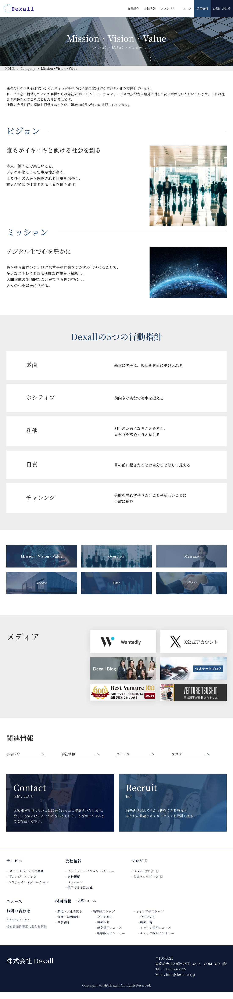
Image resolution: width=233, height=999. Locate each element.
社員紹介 (63, 930)
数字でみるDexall (81, 895)
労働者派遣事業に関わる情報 (26, 937)
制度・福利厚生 (68, 924)
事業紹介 (133, 8)
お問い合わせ (222, 8)
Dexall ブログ (145, 879)
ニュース (186, 8)
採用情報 (202, 8)
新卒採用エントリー (111, 940)
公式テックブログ (148, 884)
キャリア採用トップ (150, 919)
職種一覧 (146, 930)
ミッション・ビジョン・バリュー (91, 879)
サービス (14, 868)
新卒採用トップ (104, 919)
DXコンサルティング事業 (26, 879)
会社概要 (74, 884)
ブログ (166, 8)
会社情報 (150, 8)
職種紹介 (103, 930)
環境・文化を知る (69, 919)
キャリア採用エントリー (157, 940)
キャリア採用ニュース (155, 935)
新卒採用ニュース (109, 935)
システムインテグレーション (28, 889)
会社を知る (105, 924)
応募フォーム (87, 908)
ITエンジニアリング (22, 884)
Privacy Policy (18, 929)
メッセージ (75, 889)
